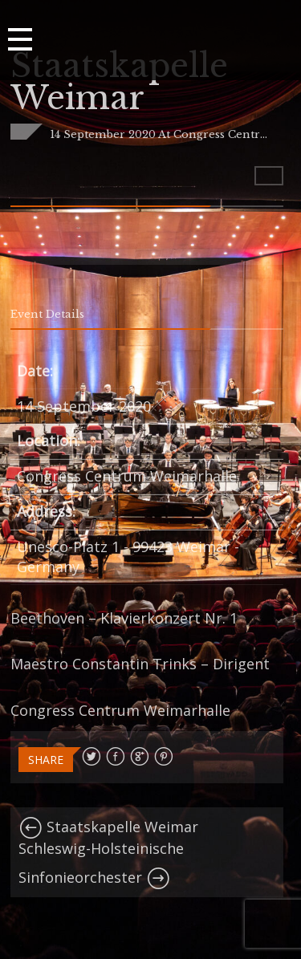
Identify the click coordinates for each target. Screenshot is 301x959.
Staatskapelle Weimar (108, 826)
